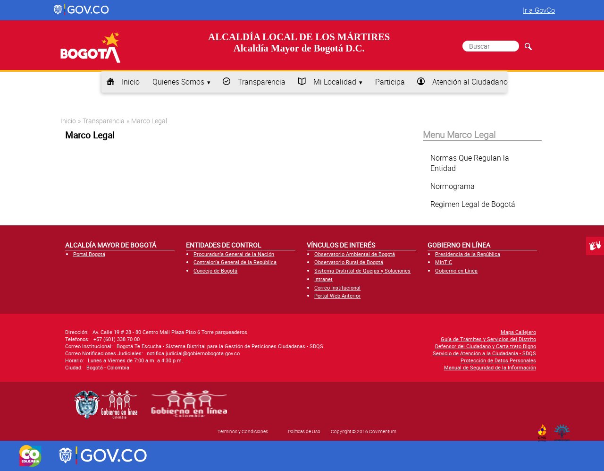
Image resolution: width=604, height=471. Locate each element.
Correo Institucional (337, 287)
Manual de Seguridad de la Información (490, 367)
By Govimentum (564, 430)
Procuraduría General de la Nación (233, 253)
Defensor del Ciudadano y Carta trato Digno (485, 346)
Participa (390, 82)
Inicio (131, 82)
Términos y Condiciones (243, 431)
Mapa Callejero (518, 331)
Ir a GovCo (539, 10)
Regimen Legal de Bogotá (472, 204)
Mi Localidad (334, 82)
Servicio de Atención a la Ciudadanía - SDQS (484, 353)
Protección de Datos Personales (498, 360)
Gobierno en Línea (456, 270)
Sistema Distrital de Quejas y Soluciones (362, 270)
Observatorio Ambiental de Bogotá (354, 253)
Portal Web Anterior (337, 295)
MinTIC (443, 261)
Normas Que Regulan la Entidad (469, 163)
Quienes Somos (178, 82)
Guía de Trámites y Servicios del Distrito (488, 339)
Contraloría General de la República (235, 261)
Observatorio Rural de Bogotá (348, 261)
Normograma (452, 186)
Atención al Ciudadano (470, 82)
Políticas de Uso (304, 431)
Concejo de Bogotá (215, 270)
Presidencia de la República (467, 253)
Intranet (323, 279)
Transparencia (261, 82)
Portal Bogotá (89, 253)
